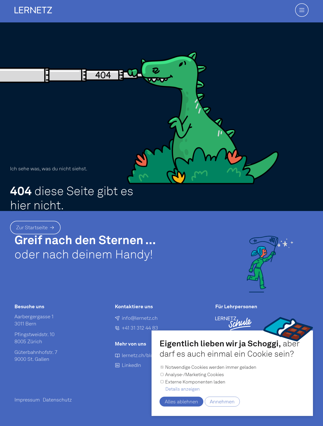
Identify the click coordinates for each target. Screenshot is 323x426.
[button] (302, 10)
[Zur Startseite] (35, 227)
